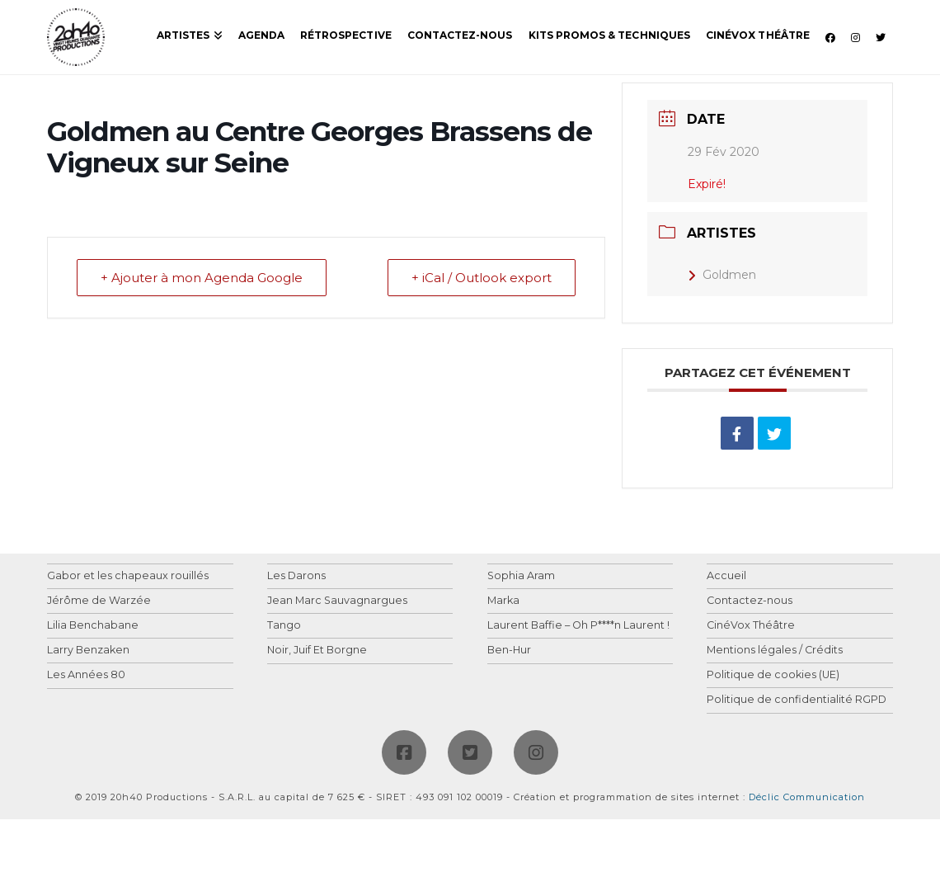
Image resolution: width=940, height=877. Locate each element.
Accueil (726, 576)
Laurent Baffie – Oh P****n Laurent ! (578, 625)
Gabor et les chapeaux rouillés (128, 576)
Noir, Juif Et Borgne (317, 650)
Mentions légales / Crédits (775, 650)
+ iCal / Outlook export (481, 277)
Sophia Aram (521, 576)
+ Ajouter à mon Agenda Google (202, 277)
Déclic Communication (807, 797)
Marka (503, 601)
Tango (284, 625)
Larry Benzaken (88, 650)
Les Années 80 (86, 675)
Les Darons (296, 576)
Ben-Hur (509, 650)
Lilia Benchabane (93, 625)
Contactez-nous (749, 601)
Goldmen (722, 274)
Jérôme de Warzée (99, 601)
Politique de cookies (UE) (773, 675)
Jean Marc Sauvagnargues (337, 601)
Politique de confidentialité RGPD (796, 700)
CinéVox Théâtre (751, 625)
